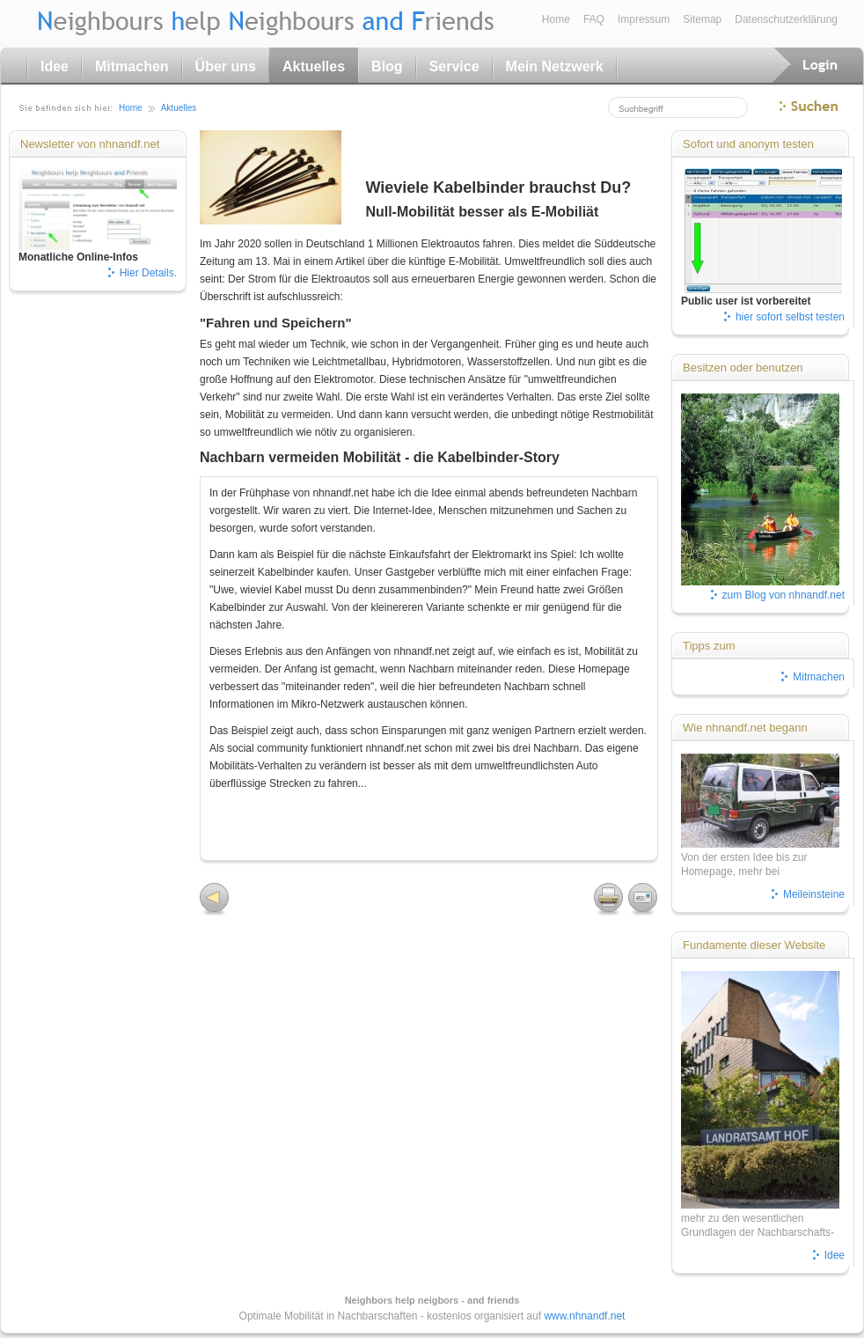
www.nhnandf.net (584, 1316)
